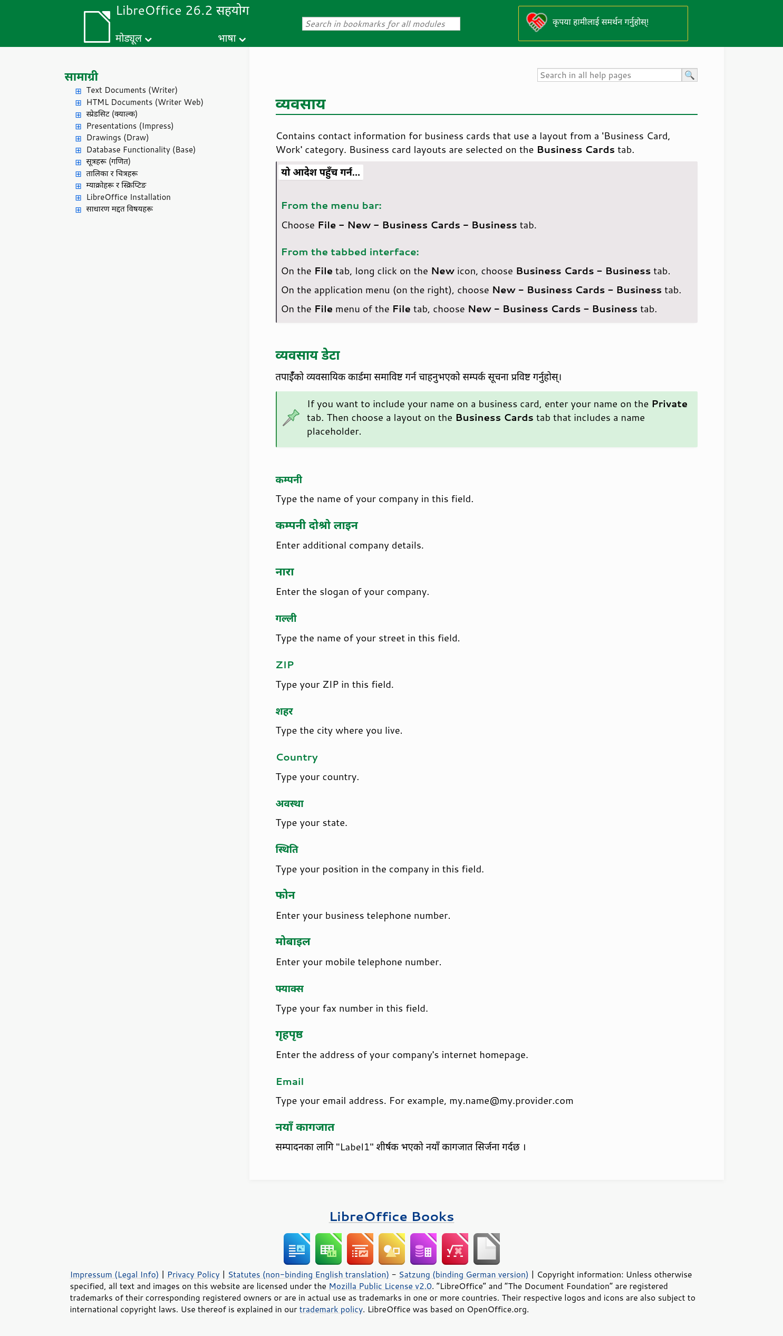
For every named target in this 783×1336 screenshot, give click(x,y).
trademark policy (331, 1309)
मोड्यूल (128, 38)
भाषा (227, 38)
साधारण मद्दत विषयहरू (119, 208)
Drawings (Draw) (117, 137)
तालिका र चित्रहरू (112, 173)
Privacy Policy (193, 1274)
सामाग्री (82, 76)
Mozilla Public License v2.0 (380, 1286)
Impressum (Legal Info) (114, 1274)
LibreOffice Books (392, 1216)
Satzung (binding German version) (464, 1274)
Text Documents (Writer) (132, 89)
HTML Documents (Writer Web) (145, 102)
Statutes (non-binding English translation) (308, 1274)
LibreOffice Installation (128, 197)
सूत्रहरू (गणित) (108, 161)
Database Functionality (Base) (141, 149)
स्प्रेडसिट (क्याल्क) (112, 113)
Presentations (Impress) (130, 125)
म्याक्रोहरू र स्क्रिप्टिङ (116, 184)
